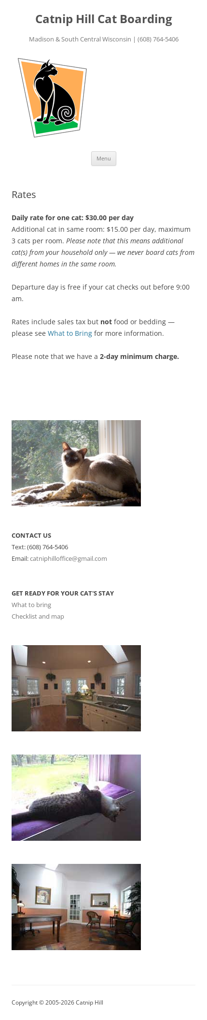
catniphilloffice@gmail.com (68, 558)
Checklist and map (38, 616)
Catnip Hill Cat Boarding (103, 19)
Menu (104, 158)
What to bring (31, 604)
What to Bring (70, 333)
